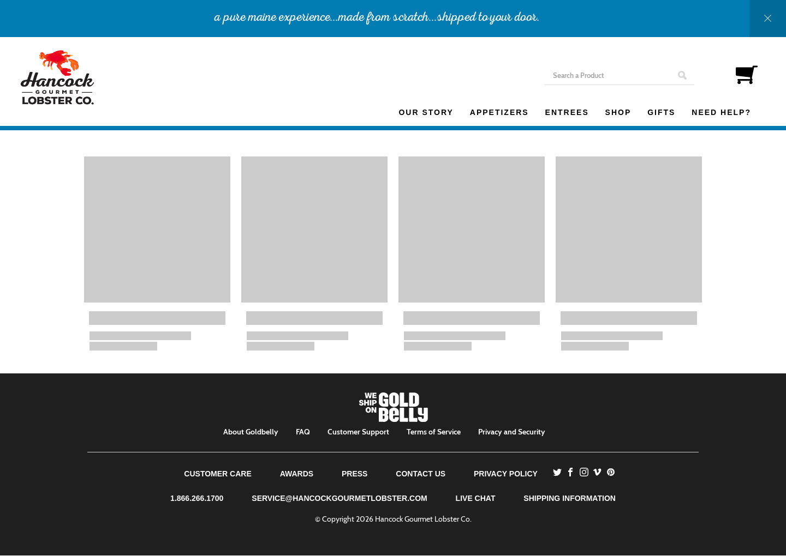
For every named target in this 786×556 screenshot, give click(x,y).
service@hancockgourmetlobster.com (339, 498)
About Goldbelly (250, 432)
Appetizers (499, 112)
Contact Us (420, 473)
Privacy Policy (506, 473)
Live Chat (476, 498)
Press (354, 473)
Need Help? (721, 112)
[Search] (619, 75)
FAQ (303, 432)
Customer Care (217, 473)
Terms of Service (434, 432)
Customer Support (358, 432)
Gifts (661, 112)
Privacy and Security (511, 432)
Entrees (567, 112)
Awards (296, 473)
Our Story (425, 112)
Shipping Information (569, 498)
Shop (618, 112)
